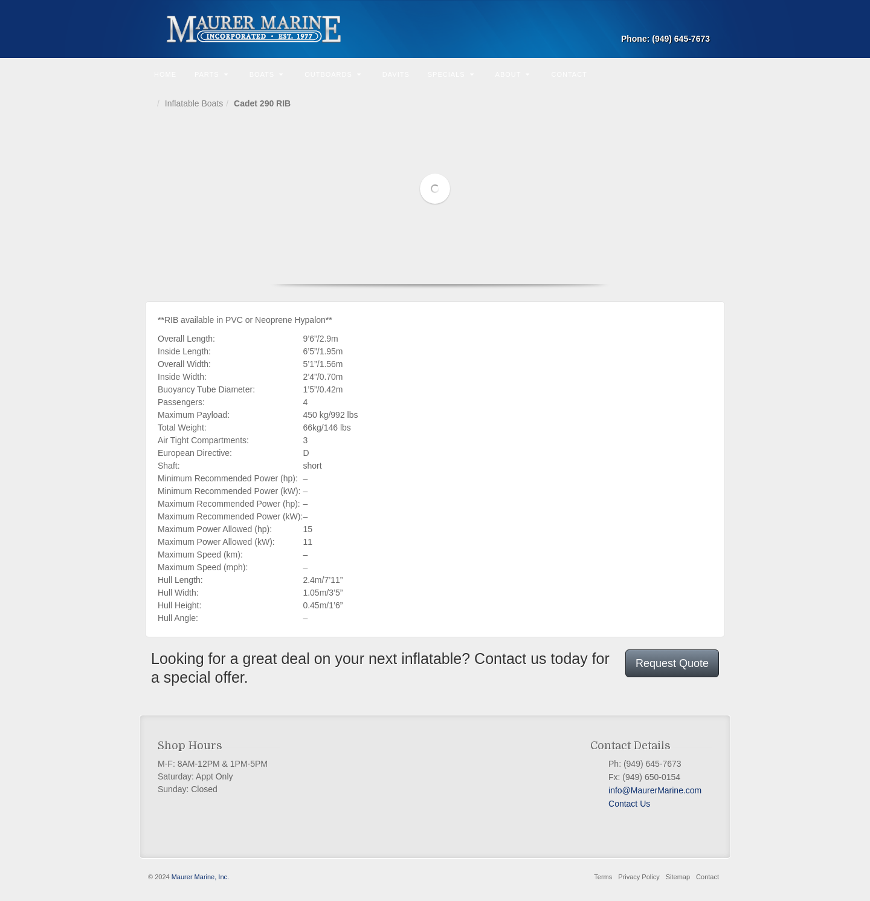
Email (701, 22)
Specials (451, 74)
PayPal (635, 818)
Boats (266, 74)
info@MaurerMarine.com (654, 790)
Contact (569, 74)
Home (165, 74)
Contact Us (629, 803)
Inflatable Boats (194, 103)
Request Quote (672, 663)
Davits (396, 74)
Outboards (332, 74)
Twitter (624, 818)
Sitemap (678, 876)
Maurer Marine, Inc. (200, 876)
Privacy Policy (638, 876)
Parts (211, 74)
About (512, 74)
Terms (603, 876)
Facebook (613, 818)
